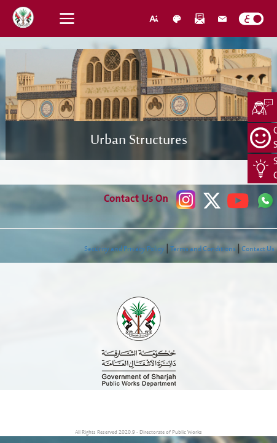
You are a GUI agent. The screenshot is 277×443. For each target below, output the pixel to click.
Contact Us (258, 249)
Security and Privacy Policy (124, 249)
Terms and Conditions (203, 249)
